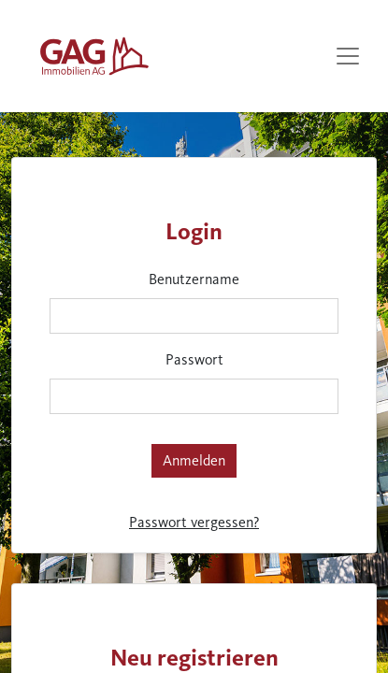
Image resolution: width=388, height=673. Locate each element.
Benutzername (194, 279)
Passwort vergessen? (194, 522)
